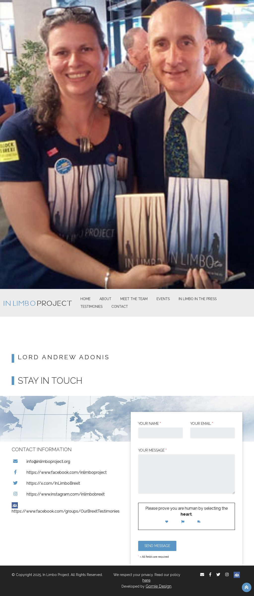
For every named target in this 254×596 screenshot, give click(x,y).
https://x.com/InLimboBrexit (46, 483)
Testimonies (91, 307)
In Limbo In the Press (198, 299)
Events (163, 299)
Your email (201, 424)
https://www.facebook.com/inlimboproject (59, 472)
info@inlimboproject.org (41, 461)
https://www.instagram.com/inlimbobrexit (58, 494)
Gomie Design (158, 586)
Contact (119, 307)
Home (85, 299)
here (146, 580)
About (105, 299)
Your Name (149, 424)
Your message (152, 450)
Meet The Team (134, 299)
